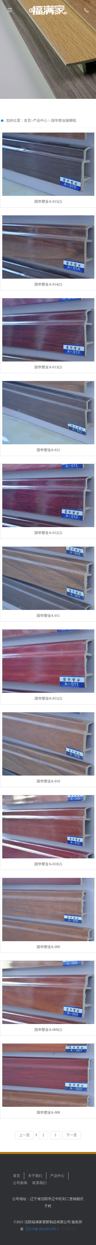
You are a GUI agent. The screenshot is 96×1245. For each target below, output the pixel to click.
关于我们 (35, 1176)
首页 (27, 120)
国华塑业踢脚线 (63, 120)
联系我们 (39, 1183)
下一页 (71, 1135)
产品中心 (40, 120)
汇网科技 (68, 1229)
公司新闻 (20, 1183)
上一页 (24, 1135)
